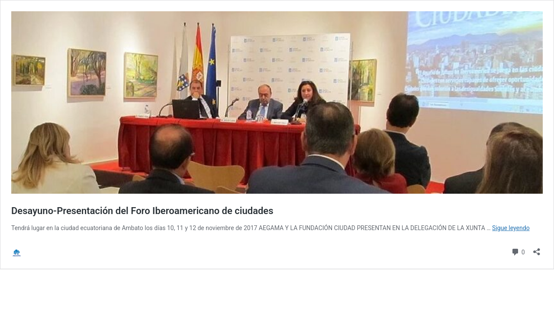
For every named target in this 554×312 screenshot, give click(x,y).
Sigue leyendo (511, 227)
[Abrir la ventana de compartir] (537, 249)
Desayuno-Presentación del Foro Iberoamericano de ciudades (142, 210)
